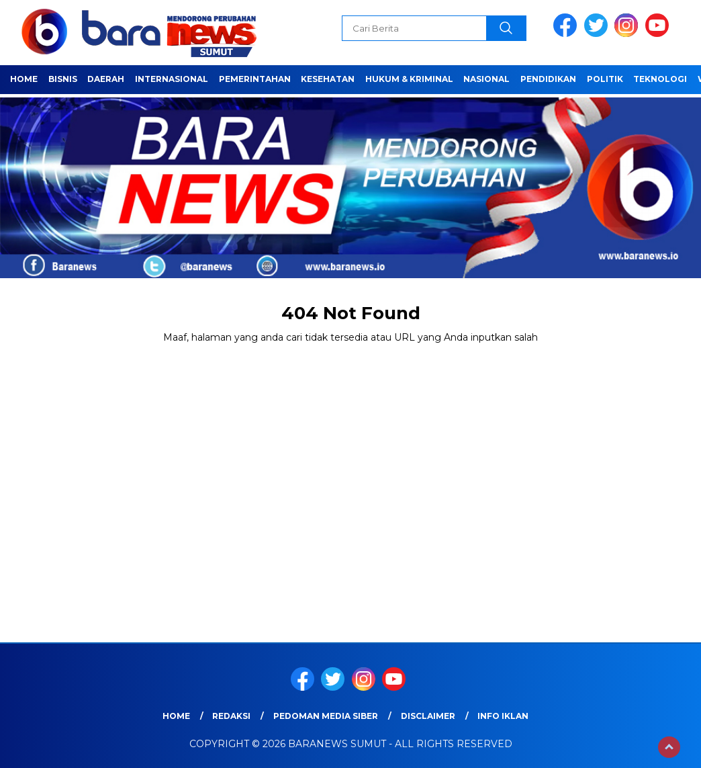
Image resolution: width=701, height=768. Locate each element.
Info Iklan (502, 716)
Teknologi (660, 79)
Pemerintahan (255, 79)
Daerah (105, 79)
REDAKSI (231, 716)
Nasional (486, 79)
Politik (605, 79)
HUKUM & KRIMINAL (409, 79)
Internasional (171, 79)
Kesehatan (328, 79)
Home (24, 79)
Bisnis (62, 79)
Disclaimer (428, 716)
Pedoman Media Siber (325, 716)
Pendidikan (548, 79)
